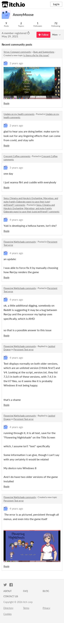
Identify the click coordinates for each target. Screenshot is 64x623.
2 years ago (16, 63)
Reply (6, 103)
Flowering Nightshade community (20, 241)
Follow (43, 34)
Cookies (7, 614)
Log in (56, 4)
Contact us (10, 596)
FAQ (25, 591)
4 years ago (16, 219)
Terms (26, 608)
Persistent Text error (23, 349)
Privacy (46, 608)
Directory (8, 608)
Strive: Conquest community (17, 52)
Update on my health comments (19, 114)
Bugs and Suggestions (43, 52)
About (7, 591)
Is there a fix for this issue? (36, 55)
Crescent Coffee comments (17, 156)
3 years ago (16, 167)
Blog (46, 591)
